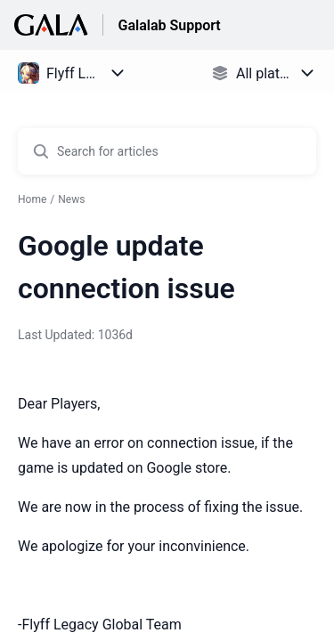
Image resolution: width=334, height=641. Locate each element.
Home (32, 199)
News (71, 199)
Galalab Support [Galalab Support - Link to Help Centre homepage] (169, 25)
